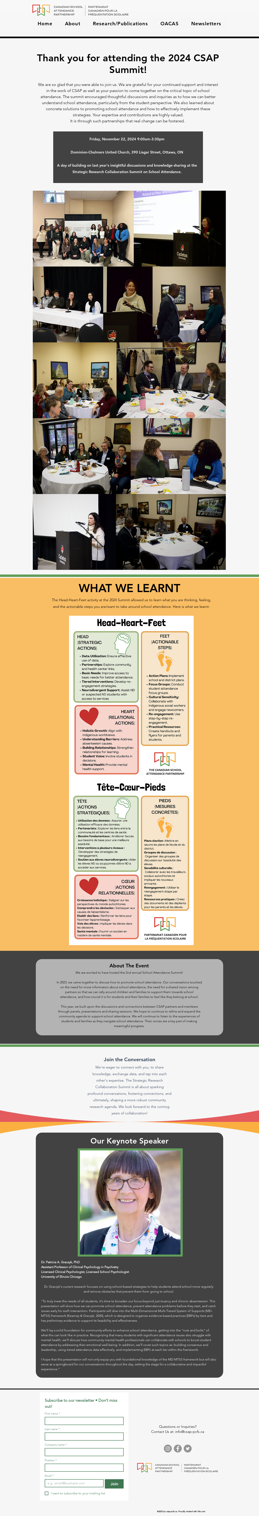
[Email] (73, 1483)
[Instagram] (168, 1449)
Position (51, 1460)
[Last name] (83, 1436)
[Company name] (83, 1452)
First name (52, 1413)
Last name (52, 1429)
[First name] (83, 1421)
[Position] (83, 1467)
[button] (72, 23)
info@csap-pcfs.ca (189, 1431)
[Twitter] (188, 1449)
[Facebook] (178, 1449)
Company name (56, 1444)
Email (49, 1476)
